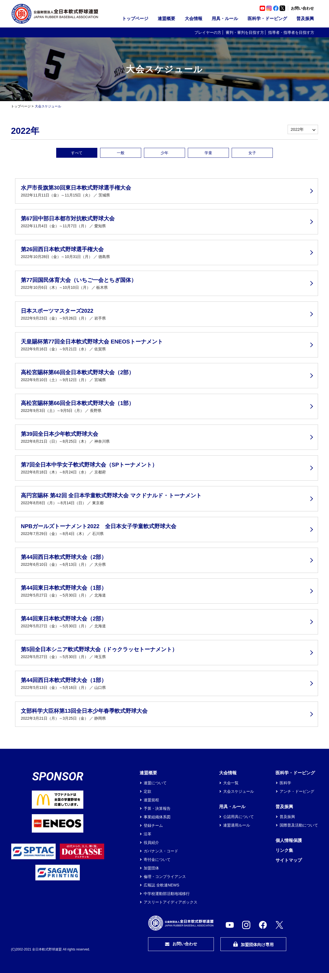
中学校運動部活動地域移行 (167, 893)
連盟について (155, 783)
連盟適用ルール (236, 825)
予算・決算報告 (157, 808)
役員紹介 (151, 842)
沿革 (147, 834)
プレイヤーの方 (207, 32)
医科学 (285, 783)
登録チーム (153, 825)
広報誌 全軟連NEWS (161, 885)
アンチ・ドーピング (297, 791)
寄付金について (157, 859)
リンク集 (284, 850)
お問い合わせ (302, 8)
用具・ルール (225, 18)
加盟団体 (151, 868)
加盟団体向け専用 (253, 944)
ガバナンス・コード (161, 851)
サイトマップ (289, 860)
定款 (147, 791)
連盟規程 (151, 800)
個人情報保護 (289, 840)
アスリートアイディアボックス (170, 902)
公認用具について (238, 816)
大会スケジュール (238, 791)
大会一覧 (231, 783)
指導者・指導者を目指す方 (291, 32)
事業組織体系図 (157, 817)
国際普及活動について (299, 825)
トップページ (135, 18)
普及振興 (305, 18)
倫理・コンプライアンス (165, 876)
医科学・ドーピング (267, 18)
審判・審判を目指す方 (245, 32)
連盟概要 (166, 18)
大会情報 (193, 18)
